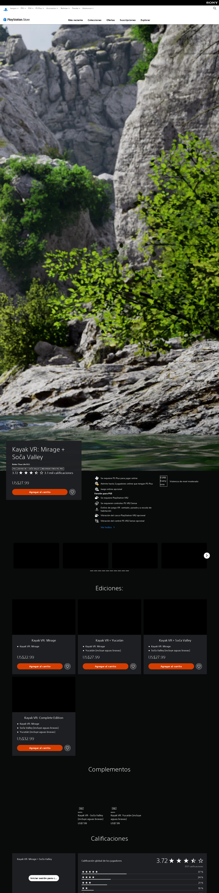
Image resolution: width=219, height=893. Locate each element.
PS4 (29, 8)
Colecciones (94, 17)
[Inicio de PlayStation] (5, 8)
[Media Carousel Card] (36, 553)
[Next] (207, 553)
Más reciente (75, 17)
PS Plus (38, 8)
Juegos (13, 8)
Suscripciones (128, 17)
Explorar (145, 17)
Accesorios (51, 8)
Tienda (75, 8)
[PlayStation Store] (17, 16)
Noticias (64, 8)
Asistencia (87, 8)
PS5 (22, 8)
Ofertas (110, 17)
